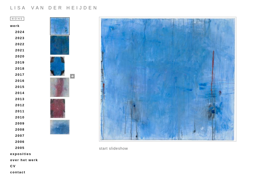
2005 (20, 148)
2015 (20, 87)
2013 (20, 99)
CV (13, 166)
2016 (20, 81)
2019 (20, 62)
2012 (20, 105)
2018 (20, 68)
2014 (20, 93)
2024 (20, 32)
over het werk (24, 160)
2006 (20, 142)
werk (15, 26)
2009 (20, 123)
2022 (20, 44)
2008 (20, 129)
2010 (20, 117)
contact (17, 172)
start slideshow (113, 148)
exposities (20, 154)
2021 (20, 50)
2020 (20, 56)
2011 (20, 111)
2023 (20, 38)
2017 (20, 75)
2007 (20, 136)
